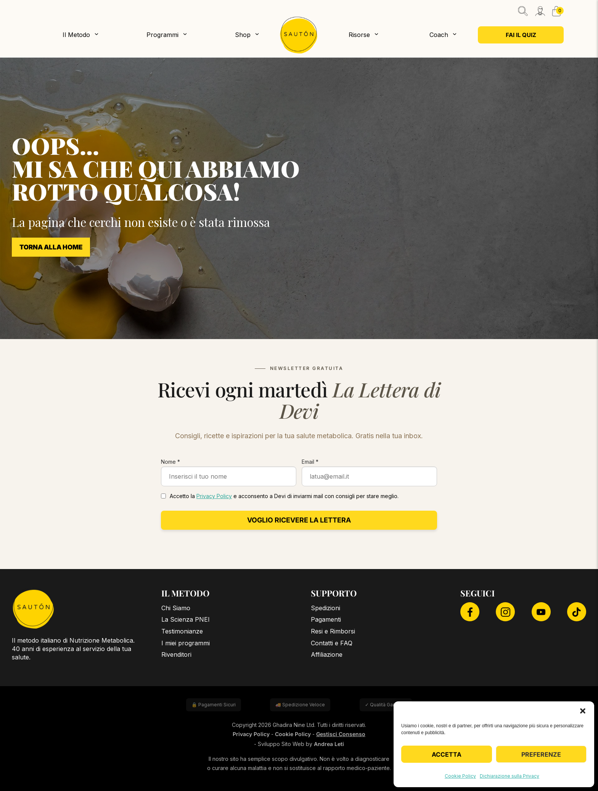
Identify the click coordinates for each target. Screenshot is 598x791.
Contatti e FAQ (331, 643)
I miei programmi (185, 643)
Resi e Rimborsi (333, 631)
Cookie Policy (460, 776)
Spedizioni (325, 608)
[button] (583, 711)
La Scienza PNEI (185, 619)
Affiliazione (326, 654)
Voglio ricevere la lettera (299, 520)
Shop (243, 35)
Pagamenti (326, 619)
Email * (310, 461)
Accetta (446, 754)
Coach (438, 35)
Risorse (359, 35)
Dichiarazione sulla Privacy (509, 776)
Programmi (162, 35)
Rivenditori (176, 654)
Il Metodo (76, 35)
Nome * (170, 461)
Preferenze (541, 754)
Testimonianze (182, 631)
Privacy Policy (214, 496)
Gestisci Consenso (340, 734)
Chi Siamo (175, 608)
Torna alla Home (50, 247)
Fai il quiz (521, 35)
